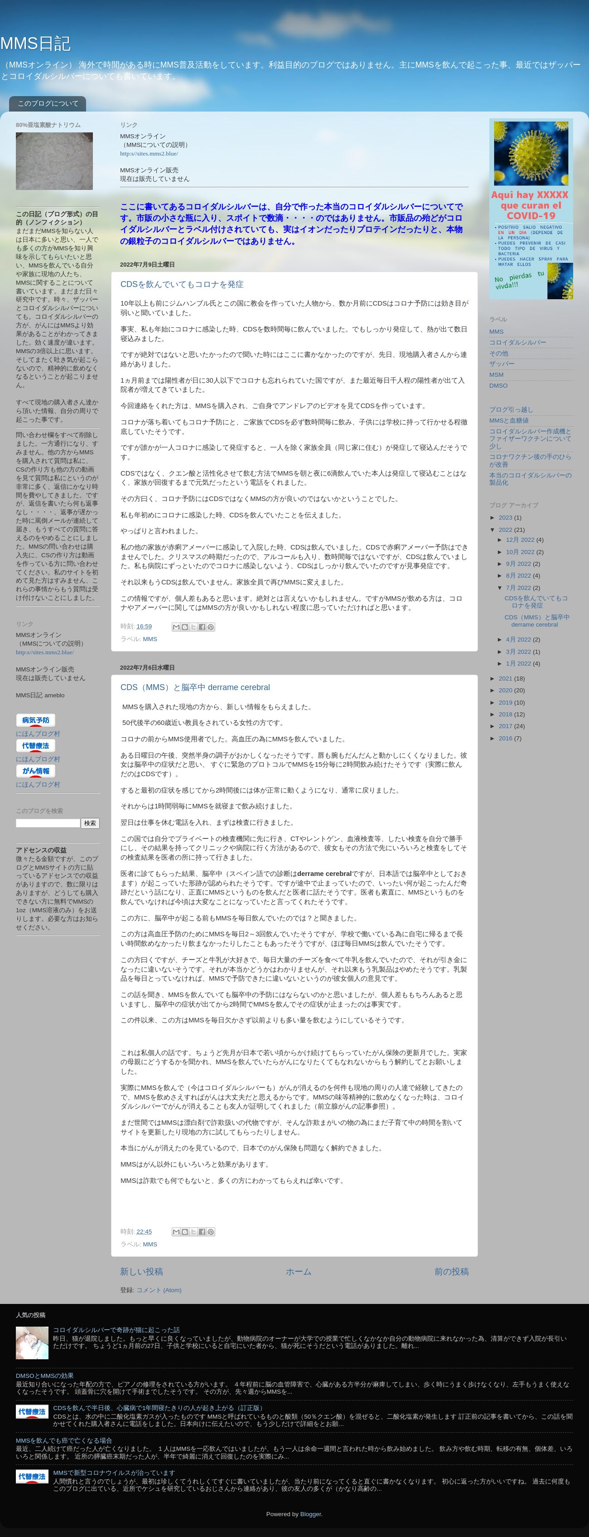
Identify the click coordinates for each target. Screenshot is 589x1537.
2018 (506, 714)
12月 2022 (521, 539)
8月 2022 (519, 575)
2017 (506, 726)
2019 (506, 702)
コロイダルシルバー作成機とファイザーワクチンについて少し (530, 438)
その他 (498, 353)
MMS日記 (35, 43)
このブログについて (48, 103)
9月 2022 (519, 563)
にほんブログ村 (38, 733)
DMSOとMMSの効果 (45, 1375)
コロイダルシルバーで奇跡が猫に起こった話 (116, 1330)
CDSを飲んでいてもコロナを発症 (182, 284)
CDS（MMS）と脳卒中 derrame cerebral (195, 687)
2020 (506, 690)
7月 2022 (519, 587)
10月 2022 (521, 552)
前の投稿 (452, 1271)
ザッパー (502, 363)
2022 (506, 529)
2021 (506, 678)
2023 (506, 517)
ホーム (299, 1271)
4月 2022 (519, 639)
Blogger (310, 1514)
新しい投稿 (141, 1271)
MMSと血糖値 (509, 420)
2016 (506, 738)
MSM (496, 374)
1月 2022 (519, 663)
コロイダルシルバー (517, 342)
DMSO (498, 385)
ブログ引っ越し (511, 409)
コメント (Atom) (159, 1290)
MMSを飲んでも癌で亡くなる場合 (64, 1440)
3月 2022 (519, 651)
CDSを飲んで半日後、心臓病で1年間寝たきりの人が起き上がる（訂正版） (159, 1408)
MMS (150, 639)
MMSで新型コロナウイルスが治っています (114, 1472)
